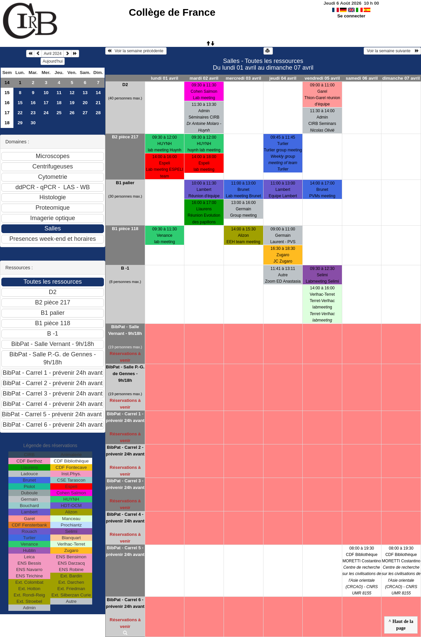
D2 (125, 84)
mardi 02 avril (204, 78)
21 (98, 102)
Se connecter (351, 15)
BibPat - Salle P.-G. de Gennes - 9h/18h (125, 373)
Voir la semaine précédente (136, 51)
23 (33, 112)
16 (7, 102)
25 (59, 112)
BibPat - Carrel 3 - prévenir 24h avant (125, 484)
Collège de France (172, 12)
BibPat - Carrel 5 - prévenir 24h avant (125, 551)
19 (71, 102)
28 (98, 112)
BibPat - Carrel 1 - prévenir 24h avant (125, 417)
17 (46, 102)
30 (33, 122)
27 (84, 112)
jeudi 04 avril (282, 78)
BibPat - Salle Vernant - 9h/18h (125, 330)
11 (59, 92)
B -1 (125, 268)
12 (71, 92)
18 (59, 102)
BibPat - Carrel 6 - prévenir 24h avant (125, 603)
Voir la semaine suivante (392, 51)
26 (71, 112)
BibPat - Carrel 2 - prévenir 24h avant (125, 450)
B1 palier (125, 182)
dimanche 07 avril (401, 78)
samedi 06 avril (362, 78)
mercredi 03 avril (243, 78)
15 (7, 92)
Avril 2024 (52, 53)
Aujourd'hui (53, 61)
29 (19, 122)
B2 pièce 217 (125, 136)
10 (46, 92)
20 (84, 102)
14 (7, 82)
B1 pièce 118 (125, 228)
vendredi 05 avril (322, 78)
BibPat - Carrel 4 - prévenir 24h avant (125, 517)
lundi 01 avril (164, 78)
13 (84, 92)
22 (19, 112)
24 (46, 112)
